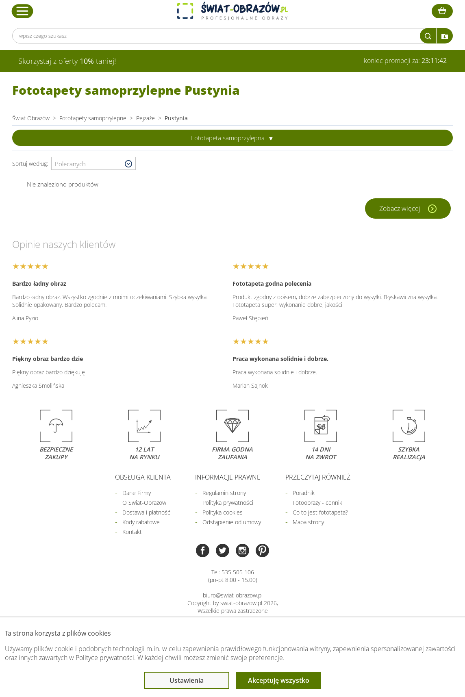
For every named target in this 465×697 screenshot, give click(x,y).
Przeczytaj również (317, 477)
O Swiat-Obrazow (144, 502)
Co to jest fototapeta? (320, 512)
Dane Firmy (136, 493)
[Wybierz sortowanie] (93, 163)
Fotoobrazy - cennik (317, 502)
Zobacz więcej (400, 208)
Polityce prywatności (105, 657)
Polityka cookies (222, 512)
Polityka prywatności (227, 502)
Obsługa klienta (143, 477)
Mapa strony (308, 522)
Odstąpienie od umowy (231, 522)
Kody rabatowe (141, 522)
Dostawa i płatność (146, 512)
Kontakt (132, 532)
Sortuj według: (31, 163)
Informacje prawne (228, 477)
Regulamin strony (224, 493)
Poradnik (304, 493)
